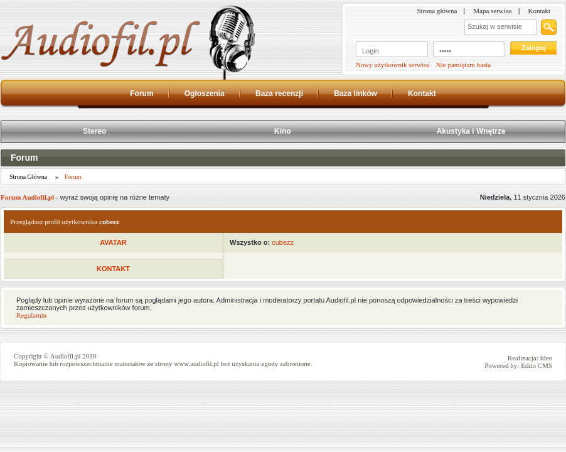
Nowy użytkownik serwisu (393, 64)
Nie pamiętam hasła (463, 64)
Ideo (546, 358)
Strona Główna (28, 176)
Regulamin (31, 315)
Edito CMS (536, 365)
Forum (24, 158)
